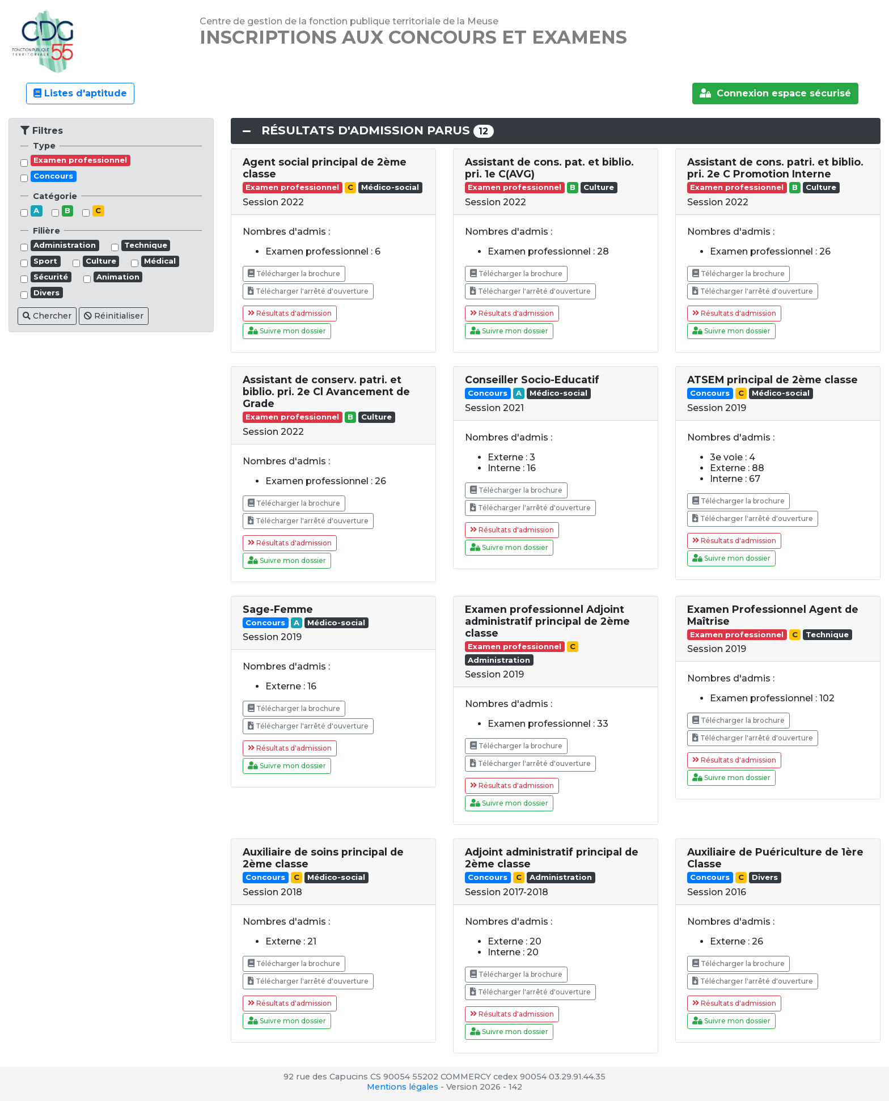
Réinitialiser (113, 316)
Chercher (47, 316)
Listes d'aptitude (80, 93)
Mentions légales (402, 1087)
